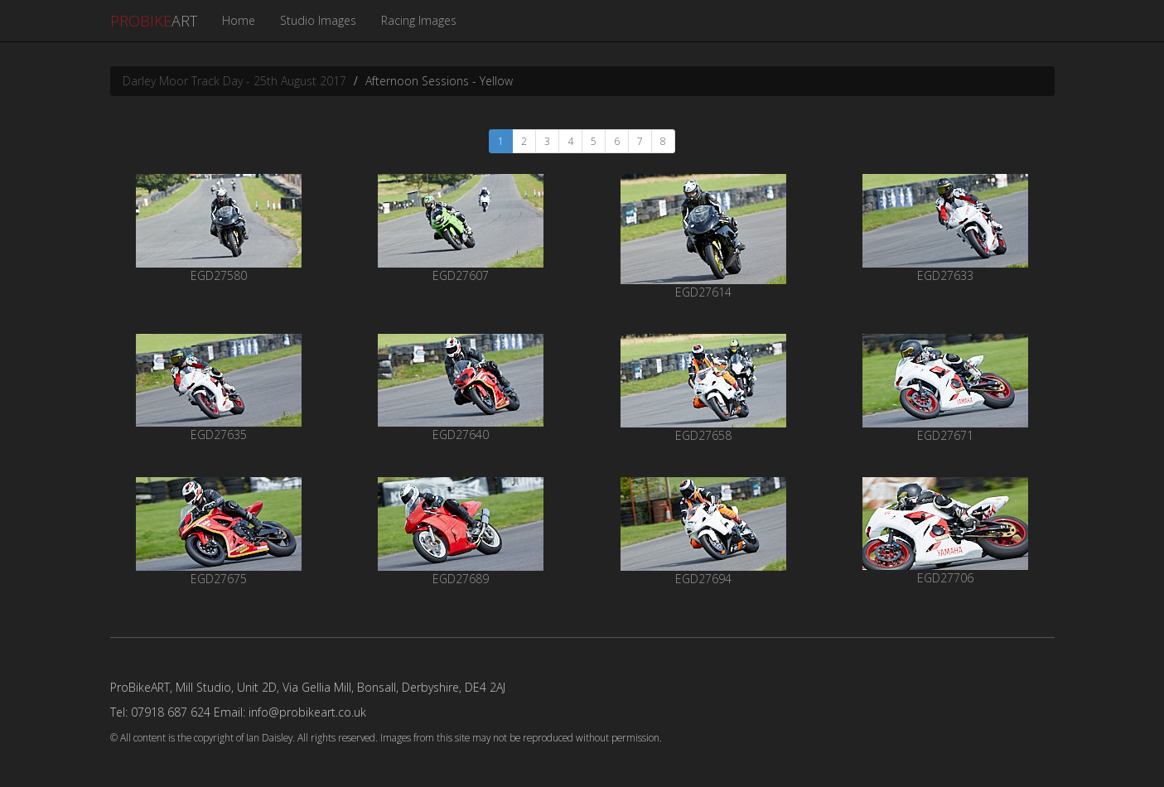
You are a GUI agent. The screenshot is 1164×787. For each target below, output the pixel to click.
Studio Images (318, 20)
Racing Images (418, 20)
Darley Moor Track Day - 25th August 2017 (234, 81)
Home (238, 20)
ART (153, 21)
